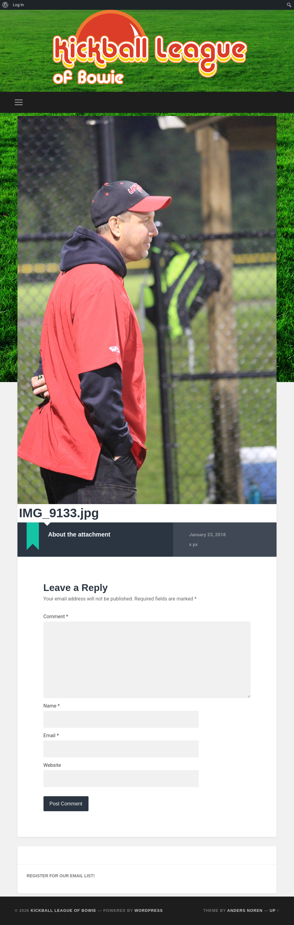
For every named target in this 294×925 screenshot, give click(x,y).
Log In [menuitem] (18, 4)
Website (52, 765)
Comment (55, 616)
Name (51, 706)
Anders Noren (245, 910)
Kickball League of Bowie (63, 910)
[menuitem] (5, 5)
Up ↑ (275, 910)
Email (51, 735)
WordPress (148, 910)
